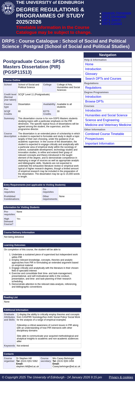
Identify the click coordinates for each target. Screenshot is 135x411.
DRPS (8, 41)
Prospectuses (94, 138)
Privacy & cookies (121, 377)
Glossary (91, 73)
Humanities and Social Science (106, 115)
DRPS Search (111, 20)
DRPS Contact (112, 23)
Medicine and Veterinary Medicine (108, 125)
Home (89, 64)
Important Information (99, 143)
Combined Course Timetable (104, 134)
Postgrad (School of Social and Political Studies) (76, 46)
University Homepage (116, 13)
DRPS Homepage (114, 16)
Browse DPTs (94, 101)
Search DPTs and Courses (103, 78)
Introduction (93, 69)
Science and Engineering (102, 120)
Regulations (93, 87)
